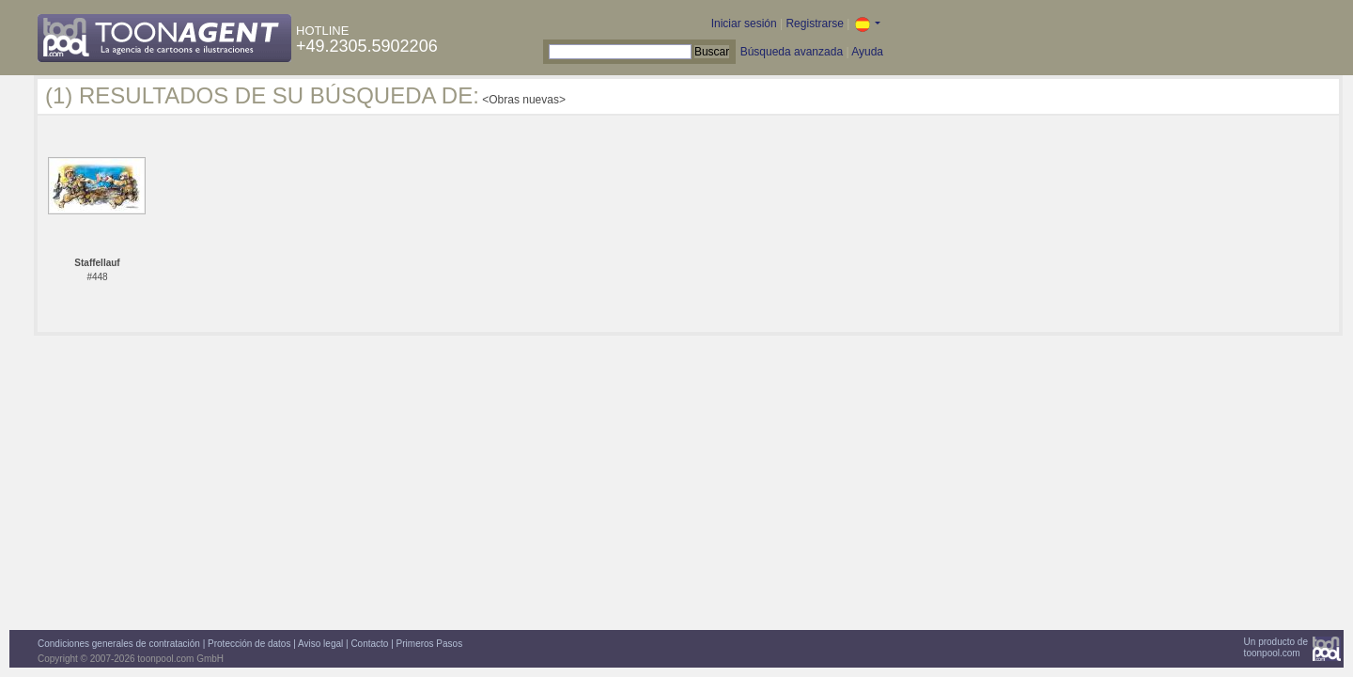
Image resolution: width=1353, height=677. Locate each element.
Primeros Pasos (430, 643)
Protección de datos (249, 643)
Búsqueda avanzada (791, 51)
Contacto (369, 643)
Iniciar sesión (744, 23)
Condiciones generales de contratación (119, 643)
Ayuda (867, 51)
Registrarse (814, 23)
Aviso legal (320, 643)
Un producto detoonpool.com (1276, 647)
